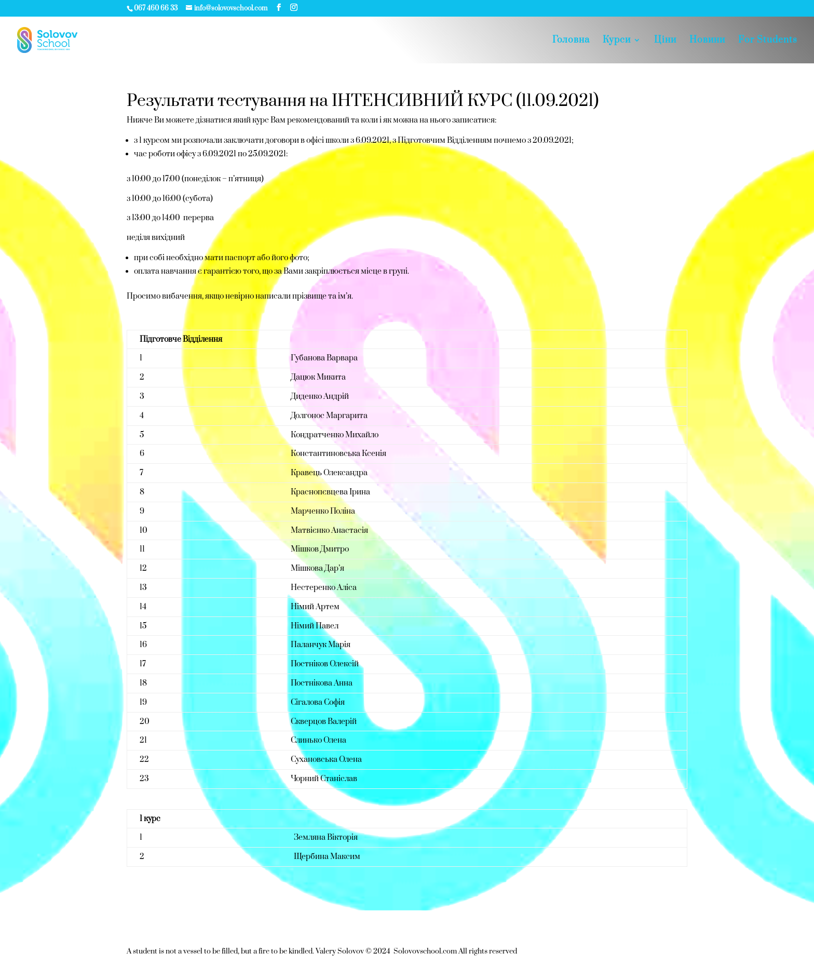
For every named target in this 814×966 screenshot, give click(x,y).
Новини (707, 41)
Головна (571, 41)
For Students (767, 41)
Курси (617, 41)
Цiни (665, 41)
